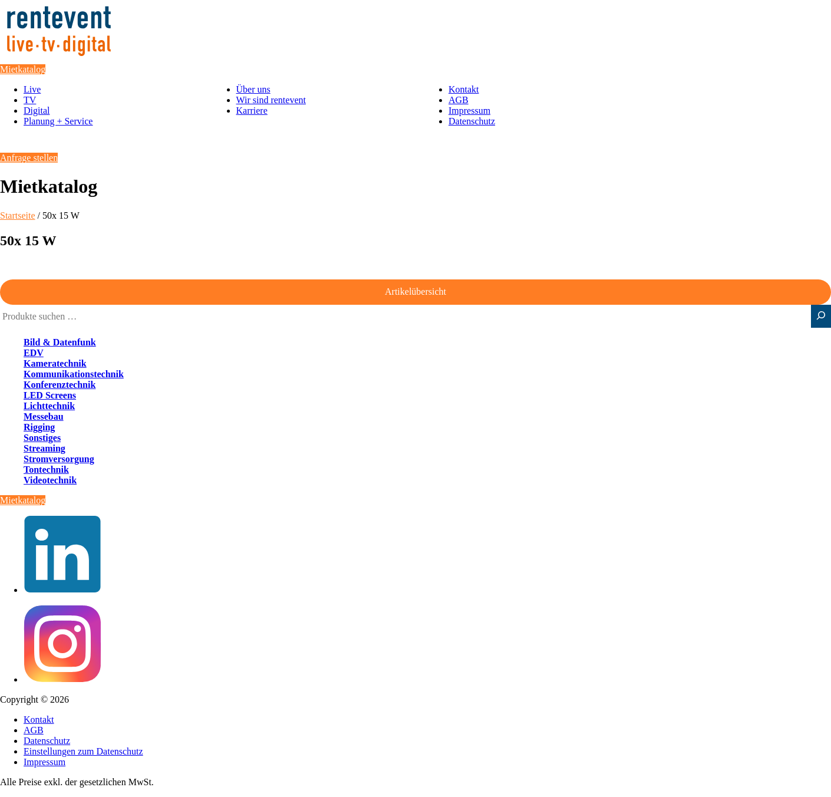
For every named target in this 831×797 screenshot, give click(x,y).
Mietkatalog (22, 69)
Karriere (252, 111)
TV (30, 100)
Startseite (17, 215)
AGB (459, 100)
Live (32, 89)
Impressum (469, 111)
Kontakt (464, 89)
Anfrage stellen (29, 158)
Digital (37, 111)
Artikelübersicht (415, 291)
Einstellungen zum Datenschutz (83, 751)
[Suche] (821, 316)
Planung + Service (58, 121)
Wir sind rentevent (271, 100)
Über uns (253, 89)
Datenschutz (472, 121)
